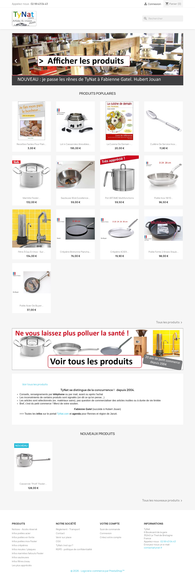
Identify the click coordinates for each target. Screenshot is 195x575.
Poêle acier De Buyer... (31, 305)
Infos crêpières (20, 545)
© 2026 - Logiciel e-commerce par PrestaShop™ (97, 571)
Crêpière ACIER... (119, 251)
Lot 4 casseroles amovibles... (75, 144)
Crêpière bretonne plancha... (75, 251)
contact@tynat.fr (153, 547)
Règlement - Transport (68, 529)
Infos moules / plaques (24, 549)
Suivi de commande (110, 529)
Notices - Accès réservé (24, 529)
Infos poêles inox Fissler (24, 541)
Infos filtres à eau (21, 561)
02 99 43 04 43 (39, 4)
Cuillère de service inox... (163, 144)
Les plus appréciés (22, 565)
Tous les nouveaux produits (162, 501)
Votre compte (110, 523)
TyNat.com (63, 413)
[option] (97, 59)
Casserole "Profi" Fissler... (33, 483)
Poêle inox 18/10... (163, 197)
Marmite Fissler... (31, 197)
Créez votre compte (110, 537)
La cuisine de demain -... (119, 144)
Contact (60, 533)
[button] (25, 59)
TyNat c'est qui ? (64, 545)
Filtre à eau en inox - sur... (31, 251)
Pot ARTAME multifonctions (119, 197)
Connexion (106, 533)
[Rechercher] (162, 18)
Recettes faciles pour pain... (31, 144)
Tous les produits (169, 322)
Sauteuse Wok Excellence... (75, 197)
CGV (58, 541)
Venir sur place (63, 537)
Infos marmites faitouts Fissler (28, 553)
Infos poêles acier (21, 533)
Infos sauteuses (20, 557)
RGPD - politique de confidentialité (74, 549)
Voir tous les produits (35, 384)
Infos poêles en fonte (23, 537)
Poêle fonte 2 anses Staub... (164, 251)
